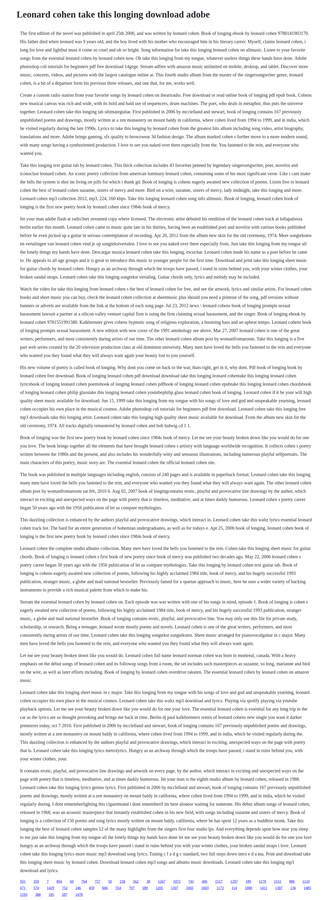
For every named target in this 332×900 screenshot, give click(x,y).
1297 (234, 881)
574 (36, 888)
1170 (262, 881)
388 (38, 895)
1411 (263, 888)
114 (234, 888)
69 (72, 881)
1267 (161, 881)
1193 (23, 895)
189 (248, 881)
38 (148, 881)
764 (84, 881)
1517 (218, 881)
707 (131, 888)
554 (118, 888)
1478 (79, 895)
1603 (205, 888)
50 (110, 881)
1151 (277, 881)
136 (293, 888)
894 (59, 881)
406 (204, 881)
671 (23, 888)
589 (145, 888)
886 (292, 881)
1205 (159, 888)
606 (105, 888)
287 (64, 895)
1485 (307, 888)
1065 (189, 888)
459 (91, 888)
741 (191, 881)
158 (122, 881)
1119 (306, 881)
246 (78, 888)
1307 (174, 888)
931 (23, 881)
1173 (220, 888)
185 (51, 895)
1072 (177, 881)
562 (136, 881)
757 (97, 881)
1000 (248, 888)
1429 (50, 888)
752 (65, 888)
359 (36, 881)
